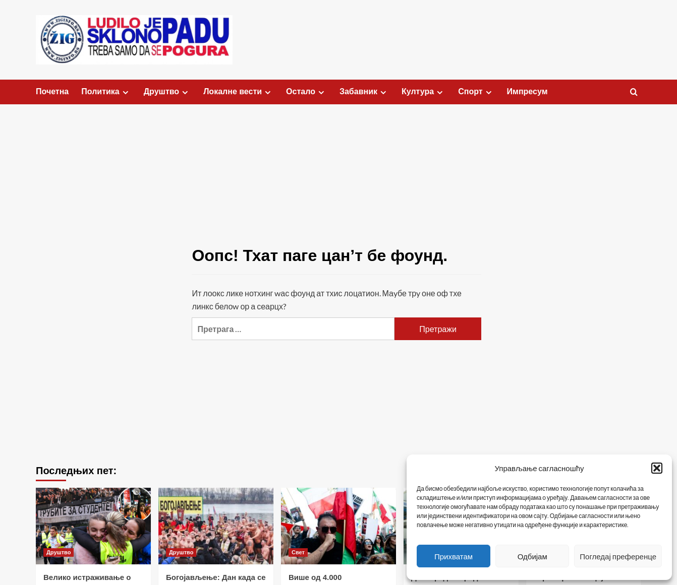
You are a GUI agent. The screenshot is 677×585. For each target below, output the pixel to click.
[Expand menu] (125, 92)
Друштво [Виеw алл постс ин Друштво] (58, 552)
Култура (423, 91)
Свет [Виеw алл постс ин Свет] (298, 552)
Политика (106, 91)
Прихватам (453, 556)
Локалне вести (238, 91)
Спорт (476, 91)
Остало (306, 91)
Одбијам (532, 556)
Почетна (52, 91)
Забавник (364, 91)
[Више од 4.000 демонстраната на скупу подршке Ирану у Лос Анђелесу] (338, 526)
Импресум (527, 91)
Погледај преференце (618, 556)
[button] (657, 468)
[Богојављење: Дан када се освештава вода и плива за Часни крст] (215, 526)
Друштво (167, 91)
